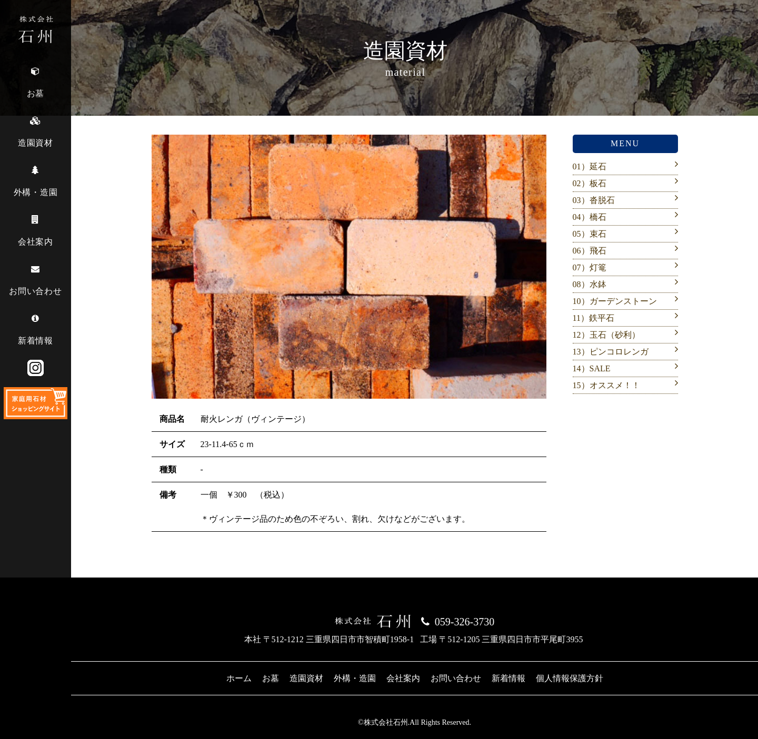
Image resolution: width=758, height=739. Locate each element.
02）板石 (589, 183)
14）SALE (592, 368)
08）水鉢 (589, 284)
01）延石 (589, 166)
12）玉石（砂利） (606, 334)
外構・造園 (355, 678)
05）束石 (589, 233)
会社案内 (403, 678)
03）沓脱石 (594, 200)
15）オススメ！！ (606, 385)
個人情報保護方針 (569, 678)
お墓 (270, 678)
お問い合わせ (456, 678)
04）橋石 (589, 216)
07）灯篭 (589, 267)
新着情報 (508, 678)
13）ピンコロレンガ (611, 351)
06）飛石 (589, 250)
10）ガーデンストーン (615, 301)
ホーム (239, 678)
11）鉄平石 (593, 317)
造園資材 (306, 678)
